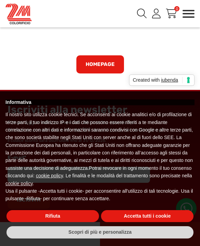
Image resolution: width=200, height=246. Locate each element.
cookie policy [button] (49, 175)
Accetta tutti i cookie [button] (147, 216)
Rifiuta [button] (52, 216)
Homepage (100, 64)
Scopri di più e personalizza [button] (100, 232)
